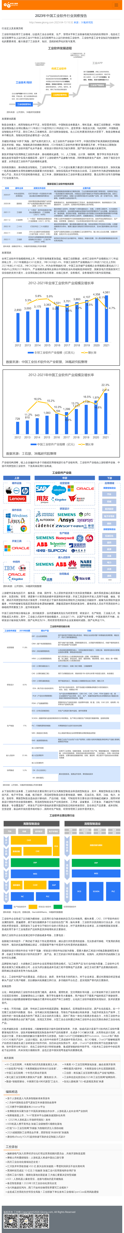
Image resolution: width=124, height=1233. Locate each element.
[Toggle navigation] (116, 5)
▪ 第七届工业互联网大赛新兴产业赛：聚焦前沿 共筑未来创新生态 (33, 1077)
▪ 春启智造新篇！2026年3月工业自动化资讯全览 (31, 1183)
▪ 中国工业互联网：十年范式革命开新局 (26, 1072)
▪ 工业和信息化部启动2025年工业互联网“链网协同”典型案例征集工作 (91, 1077)
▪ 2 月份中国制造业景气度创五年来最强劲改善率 (31, 1102)
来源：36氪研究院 (83, 22)
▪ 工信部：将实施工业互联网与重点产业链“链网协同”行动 (91, 1072)
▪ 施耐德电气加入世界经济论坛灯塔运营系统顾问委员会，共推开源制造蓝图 (45, 1153)
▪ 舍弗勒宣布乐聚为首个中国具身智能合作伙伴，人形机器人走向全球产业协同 (47, 1111)
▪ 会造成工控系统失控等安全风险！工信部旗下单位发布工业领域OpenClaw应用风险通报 (52, 1191)
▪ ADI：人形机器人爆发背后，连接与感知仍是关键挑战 (34, 1179)
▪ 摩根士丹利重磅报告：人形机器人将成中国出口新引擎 (35, 1157)
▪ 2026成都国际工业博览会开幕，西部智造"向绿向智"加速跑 (37, 1132)
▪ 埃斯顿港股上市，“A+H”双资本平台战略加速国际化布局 (35, 1115)
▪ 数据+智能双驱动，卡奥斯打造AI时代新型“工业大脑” (33, 1081)
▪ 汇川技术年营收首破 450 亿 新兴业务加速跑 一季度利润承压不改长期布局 (45, 1166)
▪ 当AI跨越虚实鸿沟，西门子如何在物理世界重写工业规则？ (37, 1187)
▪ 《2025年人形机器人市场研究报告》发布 (28, 1119)
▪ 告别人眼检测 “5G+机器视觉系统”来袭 (83, 1081)
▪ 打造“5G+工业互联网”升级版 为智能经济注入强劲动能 (34, 1128)
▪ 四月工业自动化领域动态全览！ (23, 1162)
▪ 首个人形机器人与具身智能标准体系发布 (28, 1098)
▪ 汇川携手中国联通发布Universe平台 (25, 1106)
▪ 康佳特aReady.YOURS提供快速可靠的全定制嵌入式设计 (35, 1136)
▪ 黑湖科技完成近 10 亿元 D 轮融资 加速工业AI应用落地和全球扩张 (41, 1170)
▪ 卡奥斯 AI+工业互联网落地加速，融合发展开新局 (89, 1064)
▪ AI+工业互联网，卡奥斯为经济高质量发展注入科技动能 (33, 1064)
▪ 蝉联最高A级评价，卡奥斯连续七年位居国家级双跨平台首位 (91, 1068)
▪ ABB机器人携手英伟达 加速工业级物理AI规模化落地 (34, 1123)
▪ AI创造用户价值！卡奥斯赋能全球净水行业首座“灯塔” (33, 1068)
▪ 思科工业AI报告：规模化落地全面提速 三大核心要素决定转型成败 (41, 1174)
